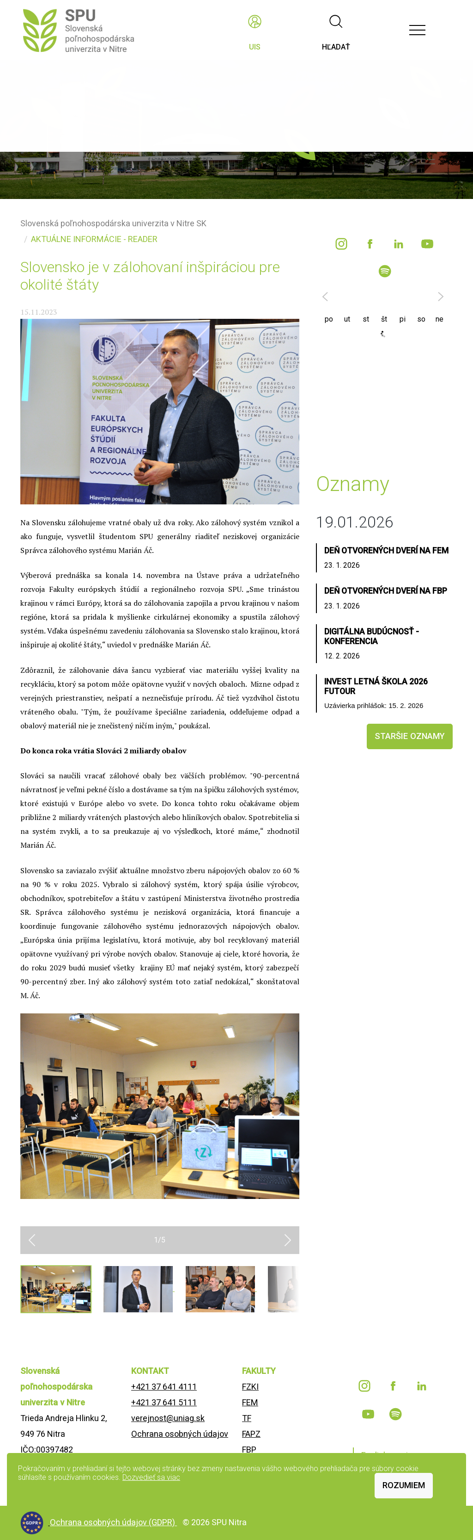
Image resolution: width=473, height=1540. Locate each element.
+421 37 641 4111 (164, 1386)
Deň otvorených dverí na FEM (386, 550)
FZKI (250, 1386)
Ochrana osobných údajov (179, 1434)
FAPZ (251, 1434)
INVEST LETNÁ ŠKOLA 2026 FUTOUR (376, 686)
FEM (250, 1402)
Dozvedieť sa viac (151, 1477)
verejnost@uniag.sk (168, 1418)
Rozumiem (403, 1485)
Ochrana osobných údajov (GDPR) (113, 1522)
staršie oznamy (410, 736)
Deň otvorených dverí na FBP (385, 591)
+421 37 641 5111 (164, 1402)
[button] (31, 1240)
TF (246, 1418)
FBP (249, 1449)
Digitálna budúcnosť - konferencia (371, 636)
